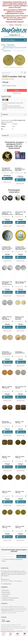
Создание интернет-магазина (8, 631)
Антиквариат (5, 595)
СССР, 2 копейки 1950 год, (19, 527)
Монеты (7, 106)
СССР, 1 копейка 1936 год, (6, 527)
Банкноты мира (6, 592)
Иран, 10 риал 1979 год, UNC (20, 387)
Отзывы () (5, 135)
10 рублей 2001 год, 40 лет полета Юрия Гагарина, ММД (7, 248)
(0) (6, 172)
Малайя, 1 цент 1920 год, (6, 457)
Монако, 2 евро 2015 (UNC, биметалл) (19, 318)
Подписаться (21, 556)
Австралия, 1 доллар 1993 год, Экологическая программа (6, 353)
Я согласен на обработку (12, 560)
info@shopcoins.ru (7, 583)
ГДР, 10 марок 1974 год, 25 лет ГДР (20, 282)
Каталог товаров (9, 40)
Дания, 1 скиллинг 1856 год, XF (7, 387)
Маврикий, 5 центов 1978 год (6, 422)
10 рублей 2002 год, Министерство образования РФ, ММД (20, 248)
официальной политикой (7, 609)
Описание (5, 114)
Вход (11, 24)
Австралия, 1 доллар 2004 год (19, 352)
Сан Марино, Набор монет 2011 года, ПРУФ (20, 169)
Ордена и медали (6, 594)
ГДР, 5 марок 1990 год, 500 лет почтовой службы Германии (7, 283)
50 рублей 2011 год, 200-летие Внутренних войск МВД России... (7, 169)
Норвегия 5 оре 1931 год (19, 492)
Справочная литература (8, 599)
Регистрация (18, 24)
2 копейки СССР (12, 102)
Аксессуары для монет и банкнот (10, 597)
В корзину (8, 178)
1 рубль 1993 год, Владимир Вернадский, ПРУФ (7, 213)
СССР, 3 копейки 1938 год (19, 457)
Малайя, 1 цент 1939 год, (19, 422)
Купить (17, 90)
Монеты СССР (12, 106)
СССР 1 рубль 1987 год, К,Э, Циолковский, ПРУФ (20, 213)
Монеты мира (5, 590)
